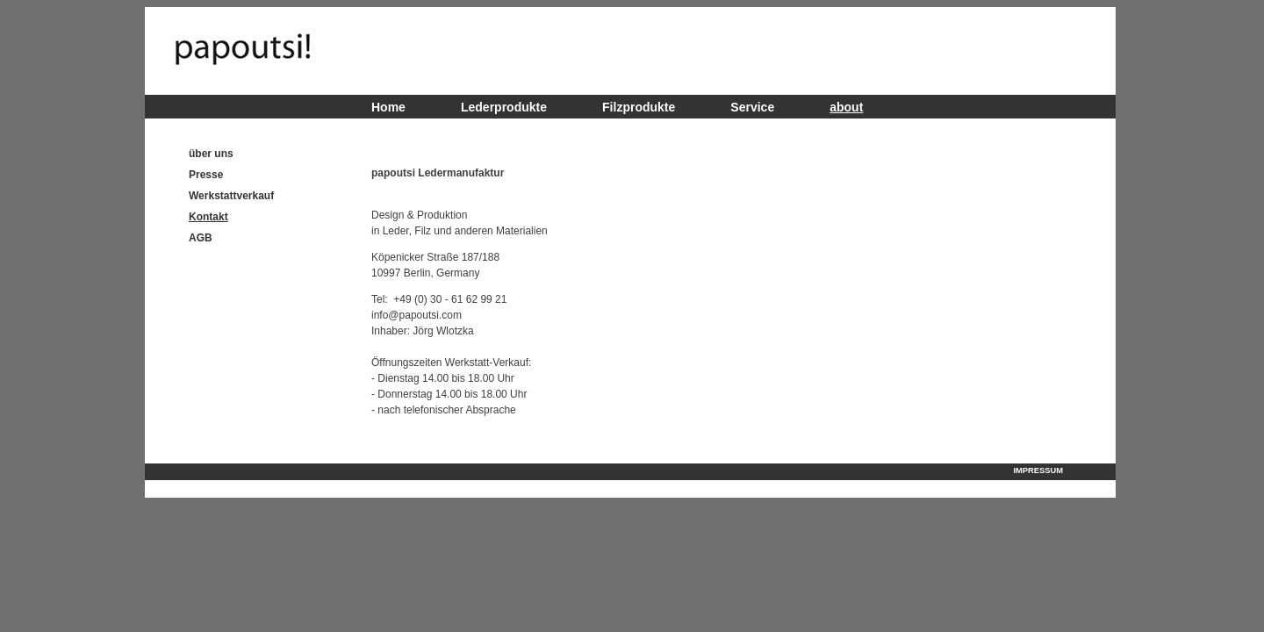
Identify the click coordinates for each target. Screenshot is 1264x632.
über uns (211, 153)
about (846, 107)
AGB (200, 238)
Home (388, 107)
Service (752, 107)
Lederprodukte (504, 107)
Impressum (1039, 470)
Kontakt (208, 217)
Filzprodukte (638, 107)
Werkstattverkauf (231, 196)
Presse (206, 175)
